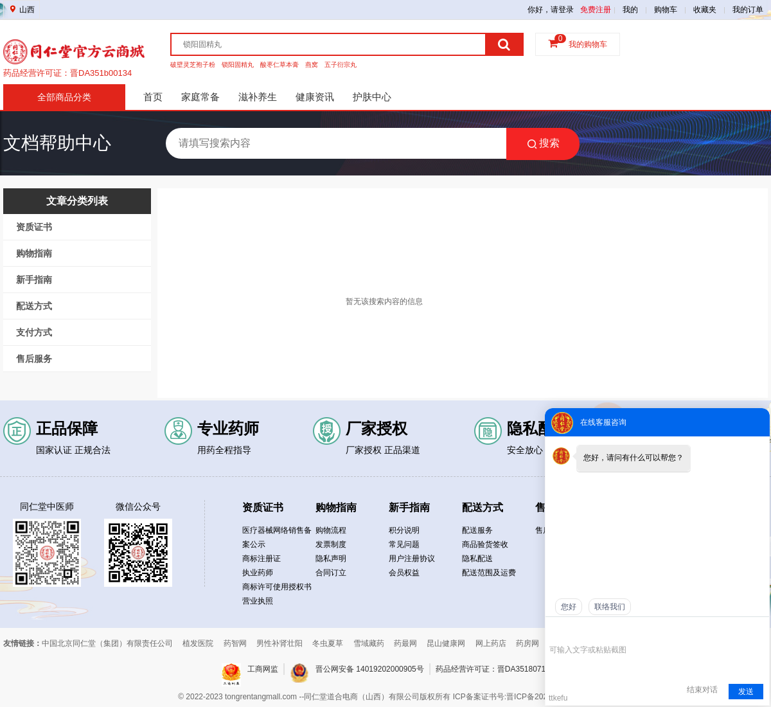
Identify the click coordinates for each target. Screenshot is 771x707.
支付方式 (34, 332)
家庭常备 (200, 96)
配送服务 (477, 530)
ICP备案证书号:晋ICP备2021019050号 (519, 696)
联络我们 (609, 606)
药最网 (405, 643)
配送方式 (34, 306)
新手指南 (34, 279)
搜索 (543, 143)
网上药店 (490, 643)
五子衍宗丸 (340, 64)
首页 (153, 96)
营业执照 (257, 600)
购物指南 (34, 253)
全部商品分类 (64, 97)
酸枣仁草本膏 (279, 64)
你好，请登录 (550, 9)
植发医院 (197, 643)
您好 (568, 606)
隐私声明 (330, 558)
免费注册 (595, 9)
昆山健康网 (446, 643)
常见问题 (404, 544)
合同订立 (330, 572)
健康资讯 (315, 96)
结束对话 (702, 689)
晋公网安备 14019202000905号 (369, 669)
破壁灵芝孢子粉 (192, 64)
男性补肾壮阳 (279, 643)
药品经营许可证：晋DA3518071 (490, 669)
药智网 (235, 643)
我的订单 (747, 9)
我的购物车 (588, 44)
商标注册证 (261, 558)
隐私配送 (477, 558)
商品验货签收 (485, 544)
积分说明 (404, 530)
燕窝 (311, 64)
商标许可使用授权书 (277, 586)
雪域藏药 (368, 643)
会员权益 (404, 572)
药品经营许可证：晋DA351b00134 (67, 75)
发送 (746, 691)
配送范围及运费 (489, 572)
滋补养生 (257, 96)
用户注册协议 (412, 558)
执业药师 (257, 572)
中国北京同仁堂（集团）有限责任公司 (107, 643)
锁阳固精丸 (238, 64)
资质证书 (34, 227)
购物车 (665, 9)
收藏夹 (704, 9)
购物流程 (330, 530)
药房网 (527, 643)
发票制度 (330, 544)
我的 (630, 9)
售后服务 (34, 359)
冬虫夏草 (327, 643)
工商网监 (262, 669)
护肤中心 (372, 96)
